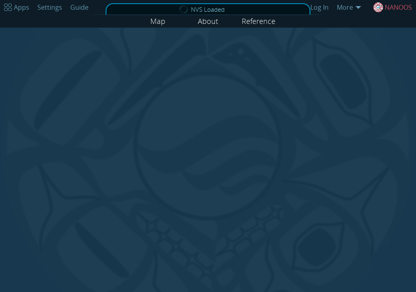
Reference (258, 21)
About (208, 21)
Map (157, 21)
